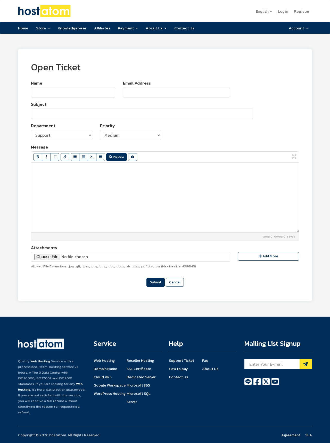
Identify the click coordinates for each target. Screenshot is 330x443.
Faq (205, 360)
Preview (116, 157)
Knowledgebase (72, 28)
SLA (308, 435)
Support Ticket (181, 360)
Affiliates (102, 28)
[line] (248, 384)
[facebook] (257, 384)
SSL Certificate (139, 369)
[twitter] (266, 384)
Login (283, 11)
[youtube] (275, 384)
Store (43, 28)
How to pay (178, 369)
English (264, 11)
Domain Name (105, 369)
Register (301, 11)
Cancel (174, 282)
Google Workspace (110, 385)
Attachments (44, 248)
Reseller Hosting (140, 360)
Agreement (290, 435)
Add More (268, 256)
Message (39, 147)
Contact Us (184, 28)
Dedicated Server (141, 377)
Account (298, 28)
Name (36, 83)
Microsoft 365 (138, 385)
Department (43, 126)
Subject (38, 104)
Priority (107, 126)
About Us (156, 28)
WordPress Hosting (110, 393)
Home (23, 28)
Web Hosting (40, 361)
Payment (128, 28)
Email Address (137, 83)
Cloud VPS (103, 377)
